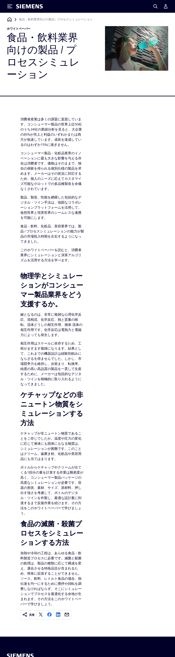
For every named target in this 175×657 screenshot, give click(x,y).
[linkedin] (58, 614)
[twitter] (40, 614)
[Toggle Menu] (10, 6)
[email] (67, 614)
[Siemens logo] (29, 6)
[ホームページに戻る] (9, 19)
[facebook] (49, 614)
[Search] (155, 6)
